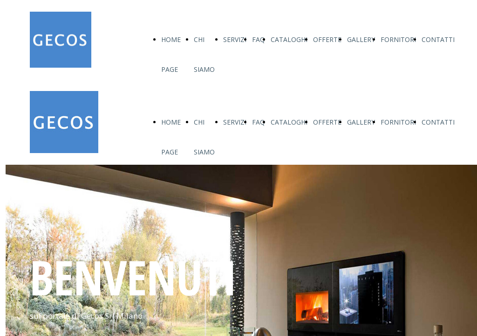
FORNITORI (398, 39)
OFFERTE (327, 39)
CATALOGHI (289, 39)
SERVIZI (234, 39)
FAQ (258, 39)
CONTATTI (438, 39)
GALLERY (361, 39)
